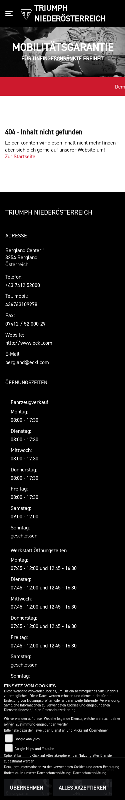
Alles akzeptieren (82, 787)
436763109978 (21, 304)
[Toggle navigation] (10, 13)
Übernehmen (26, 787)
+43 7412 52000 (22, 285)
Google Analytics (27, 739)
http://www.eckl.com (28, 342)
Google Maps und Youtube (34, 749)
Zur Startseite (20, 156)
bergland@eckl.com (27, 362)
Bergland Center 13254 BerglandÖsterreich (25, 257)
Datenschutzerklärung (59, 710)
